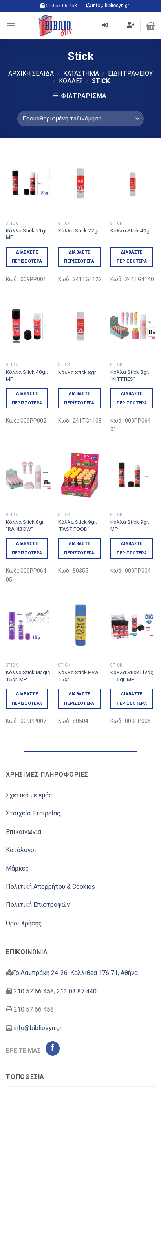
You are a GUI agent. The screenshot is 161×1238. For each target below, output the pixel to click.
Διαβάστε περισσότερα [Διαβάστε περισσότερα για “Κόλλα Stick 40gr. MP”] (27, 398)
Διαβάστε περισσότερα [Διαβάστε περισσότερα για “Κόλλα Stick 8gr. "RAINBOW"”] (27, 548)
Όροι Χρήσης (24, 923)
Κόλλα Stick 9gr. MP (129, 525)
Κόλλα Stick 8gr (77, 372)
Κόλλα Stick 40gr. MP (27, 375)
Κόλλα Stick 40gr (131, 230)
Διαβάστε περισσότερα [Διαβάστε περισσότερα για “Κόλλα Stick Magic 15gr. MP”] (27, 698)
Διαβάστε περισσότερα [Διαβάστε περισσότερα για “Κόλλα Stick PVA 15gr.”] (79, 698)
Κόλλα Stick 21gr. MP (27, 234)
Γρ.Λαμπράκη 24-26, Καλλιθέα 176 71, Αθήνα (75, 973)
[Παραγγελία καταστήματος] (80, 118)
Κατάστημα (81, 73)
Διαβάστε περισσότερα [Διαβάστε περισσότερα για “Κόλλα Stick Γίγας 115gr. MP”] (132, 698)
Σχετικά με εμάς (29, 795)
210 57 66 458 (61, 5)
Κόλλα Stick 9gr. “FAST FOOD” (77, 525)
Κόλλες (71, 81)
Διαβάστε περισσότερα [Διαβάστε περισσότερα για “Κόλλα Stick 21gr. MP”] (27, 257)
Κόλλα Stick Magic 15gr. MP (28, 675)
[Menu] (10, 25)
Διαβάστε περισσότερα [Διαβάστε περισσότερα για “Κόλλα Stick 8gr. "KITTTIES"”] (132, 398)
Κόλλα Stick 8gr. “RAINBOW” (25, 525)
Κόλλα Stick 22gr (78, 230)
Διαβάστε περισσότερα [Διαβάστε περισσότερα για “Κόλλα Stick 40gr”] (132, 257)
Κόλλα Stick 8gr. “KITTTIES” (129, 375)
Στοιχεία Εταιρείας (33, 813)
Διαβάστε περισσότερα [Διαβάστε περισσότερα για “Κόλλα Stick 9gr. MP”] (132, 548)
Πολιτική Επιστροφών (38, 904)
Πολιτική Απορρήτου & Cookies (50, 886)
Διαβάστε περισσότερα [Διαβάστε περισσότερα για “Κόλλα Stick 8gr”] (79, 398)
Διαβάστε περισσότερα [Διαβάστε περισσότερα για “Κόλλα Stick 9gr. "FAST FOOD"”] (79, 548)
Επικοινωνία (23, 832)
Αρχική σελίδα (31, 73)
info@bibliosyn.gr (110, 5)
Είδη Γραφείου (130, 73)
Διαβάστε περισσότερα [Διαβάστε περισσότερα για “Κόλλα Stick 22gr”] (79, 257)
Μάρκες (17, 868)
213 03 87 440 (77, 991)
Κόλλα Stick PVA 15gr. (78, 675)
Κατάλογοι (21, 850)
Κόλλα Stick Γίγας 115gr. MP (132, 675)
